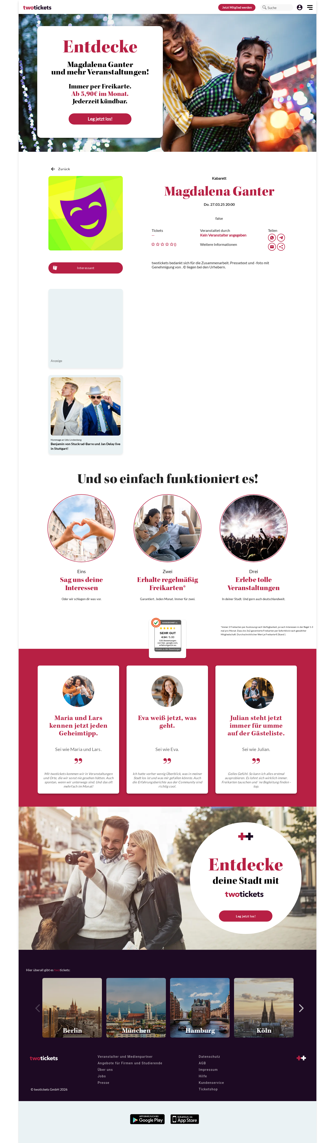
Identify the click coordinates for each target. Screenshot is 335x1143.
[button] (264, 7)
